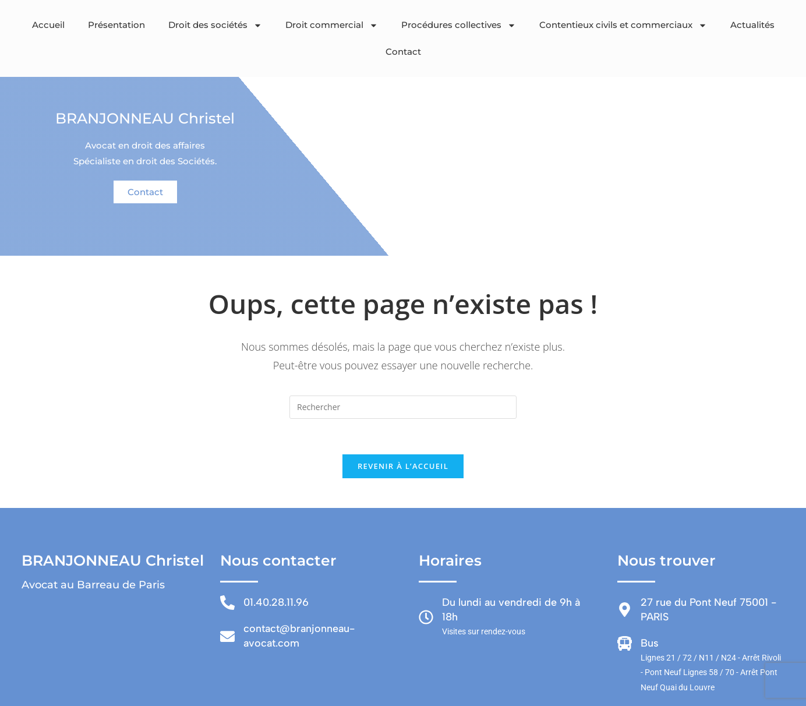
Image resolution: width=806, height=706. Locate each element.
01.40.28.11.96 (276, 602)
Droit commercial (331, 25)
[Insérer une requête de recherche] (403, 407)
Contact (403, 51)
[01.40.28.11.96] (227, 602)
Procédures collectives (458, 25)
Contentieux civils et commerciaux (623, 25)
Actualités (752, 24)
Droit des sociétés (215, 25)
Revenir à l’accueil (403, 466)
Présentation (116, 24)
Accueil (48, 24)
